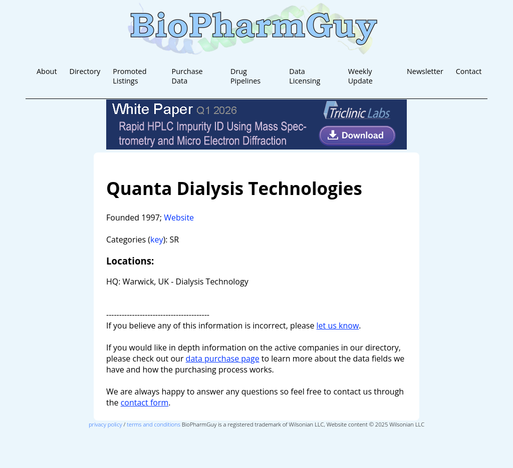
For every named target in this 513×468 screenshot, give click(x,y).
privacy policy (105, 424)
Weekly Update (360, 76)
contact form (145, 402)
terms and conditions (153, 424)
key (156, 239)
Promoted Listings (129, 76)
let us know (338, 325)
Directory (84, 71)
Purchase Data (187, 76)
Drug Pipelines (245, 76)
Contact (469, 71)
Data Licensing (304, 76)
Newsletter (425, 71)
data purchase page (223, 358)
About (47, 71)
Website (179, 217)
